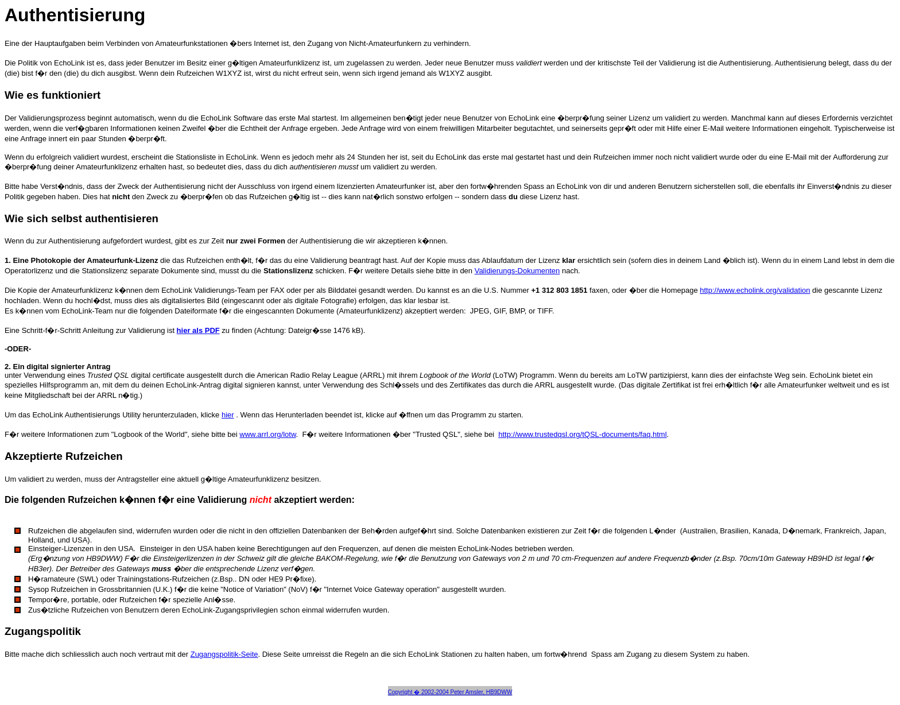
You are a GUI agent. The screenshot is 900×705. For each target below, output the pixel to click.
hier (228, 414)
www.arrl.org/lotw (267, 434)
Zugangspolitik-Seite (224, 654)
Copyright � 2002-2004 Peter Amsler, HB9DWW (450, 692)
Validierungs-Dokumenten (517, 270)
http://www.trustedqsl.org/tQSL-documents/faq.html (582, 434)
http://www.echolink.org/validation (755, 290)
